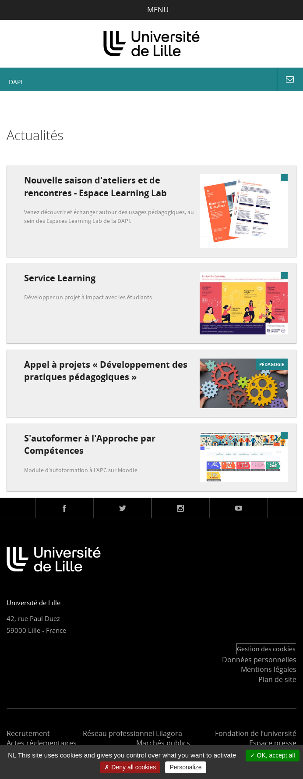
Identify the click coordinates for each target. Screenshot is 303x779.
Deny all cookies (130, 767)
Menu (151, 9)
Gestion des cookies (266, 648)
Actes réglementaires (42, 743)
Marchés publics (163, 743)
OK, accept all (272, 755)
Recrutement (28, 733)
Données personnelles (259, 659)
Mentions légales (268, 669)
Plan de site (277, 679)
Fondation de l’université (255, 733)
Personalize (185, 767)
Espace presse (272, 743)
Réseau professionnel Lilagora (132, 733)
